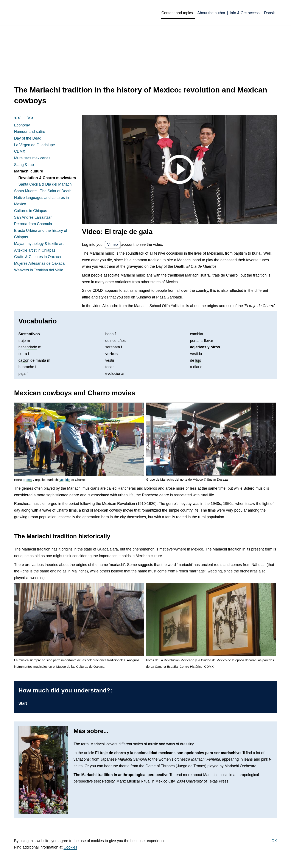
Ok (274, 841)
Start (23, 703)
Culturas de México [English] (71, 12)
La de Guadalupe (34, 145)
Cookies (70, 847)
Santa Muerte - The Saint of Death (43, 191)
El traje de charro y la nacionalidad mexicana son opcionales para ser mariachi (166, 753)
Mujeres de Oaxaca (39, 263)
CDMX (19, 151)
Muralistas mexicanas (32, 158)
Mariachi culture (28, 171)
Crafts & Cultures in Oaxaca (37, 257)
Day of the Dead (27, 138)
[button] (79, 439)
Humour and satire (29, 131)
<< (17, 118)
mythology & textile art (39, 243)
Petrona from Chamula (33, 224)
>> (30, 118)
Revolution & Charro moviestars (47, 178)
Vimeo (112, 244)
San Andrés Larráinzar (33, 217)
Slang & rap (24, 165)
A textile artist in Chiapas (35, 250)
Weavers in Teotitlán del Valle (38, 270)
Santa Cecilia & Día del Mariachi (46, 184)
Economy (22, 125)
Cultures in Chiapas (30, 211)
